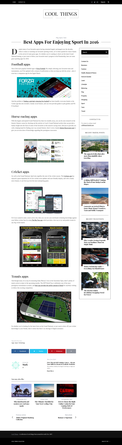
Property (84, 96)
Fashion (83, 69)
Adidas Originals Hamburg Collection (27, 417)
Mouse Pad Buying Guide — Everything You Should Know (94, 268)
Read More (50, 371)
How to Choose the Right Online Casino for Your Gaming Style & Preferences (66, 405)
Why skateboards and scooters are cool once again (21, 404)
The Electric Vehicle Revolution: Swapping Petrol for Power (94, 293)
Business (84, 65)
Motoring (84, 88)
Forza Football (40, 68)
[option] (21, 395)
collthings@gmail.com (87, 125)
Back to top (106, 441)
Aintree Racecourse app (67, 128)
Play (57, 38)
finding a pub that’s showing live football (36, 101)
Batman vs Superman (60, 416)
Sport (61, 38)
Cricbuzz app (68, 176)
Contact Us (21, 2)
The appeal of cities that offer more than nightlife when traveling (94, 156)
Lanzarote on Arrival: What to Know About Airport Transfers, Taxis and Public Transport (95, 208)
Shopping (84, 99)
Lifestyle (84, 84)
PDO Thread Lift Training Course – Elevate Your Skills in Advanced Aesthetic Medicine (61, 363)
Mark (25, 364)
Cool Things (14, 434)
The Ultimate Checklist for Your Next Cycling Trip (44, 403)
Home (14, 2)
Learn (83, 80)
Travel (83, 111)
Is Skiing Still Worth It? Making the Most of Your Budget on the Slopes (95, 182)
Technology (22, 343)
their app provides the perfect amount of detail (49, 285)
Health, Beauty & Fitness (88, 73)
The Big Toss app (37, 220)
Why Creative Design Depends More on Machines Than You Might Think (94, 242)
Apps (12, 343)
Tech (64, 38)
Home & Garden (86, 77)
